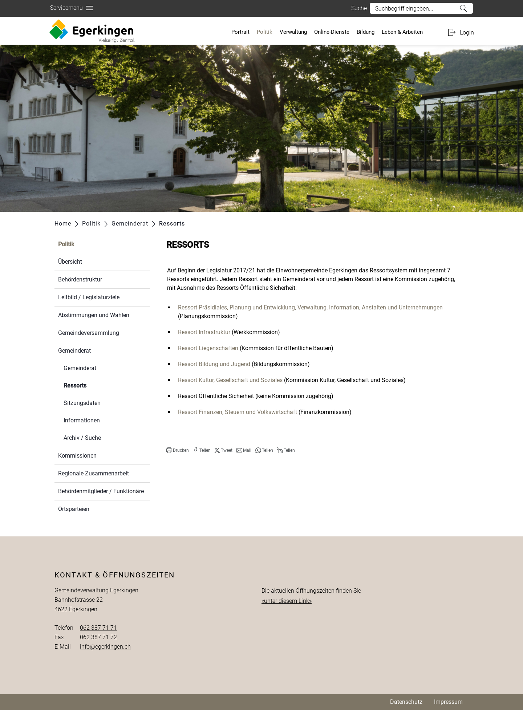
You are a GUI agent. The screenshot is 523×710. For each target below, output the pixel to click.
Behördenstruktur (80, 279)
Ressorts (92, 385)
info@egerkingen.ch (105, 646)
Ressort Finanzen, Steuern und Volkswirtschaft (237, 412)
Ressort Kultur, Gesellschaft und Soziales (230, 380)
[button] (177, 450)
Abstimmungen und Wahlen (93, 315)
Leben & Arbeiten (402, 32)
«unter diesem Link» (287, 600)
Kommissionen (77, 455)
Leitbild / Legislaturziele (88, 297)
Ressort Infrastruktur (204, 332)
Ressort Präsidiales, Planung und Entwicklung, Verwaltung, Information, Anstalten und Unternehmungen (310, 307)
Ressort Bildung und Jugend (214, 364)
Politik (264, 32)
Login (467, 32)
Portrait (240, 32)
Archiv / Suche (82, 437)
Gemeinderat (74, 350)
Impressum (448, 701)
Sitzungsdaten (82, 402)
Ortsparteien (73, 509)
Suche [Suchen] (463, 8)
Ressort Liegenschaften (208, 348)
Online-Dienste (331, 32)
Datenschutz (406, 701)
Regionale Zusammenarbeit (93, 473)
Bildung (365, 32)
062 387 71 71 (98, 627)
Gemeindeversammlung (88, 332)
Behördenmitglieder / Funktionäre (101, 491)
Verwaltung (293, 32)
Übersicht (70, 261)
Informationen (82, 420)
